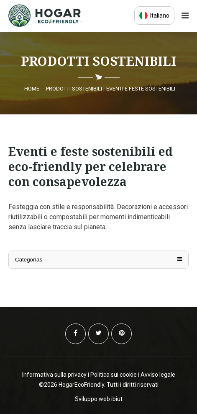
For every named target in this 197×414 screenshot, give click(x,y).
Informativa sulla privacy (54, 374)
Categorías (98, 259)
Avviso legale (158, 374)
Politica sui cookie (113, 374)
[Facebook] (75, 333)
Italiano (154, 15)
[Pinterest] (121, 333)
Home (31, 88)
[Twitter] (98, 333)
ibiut (117, 399)
